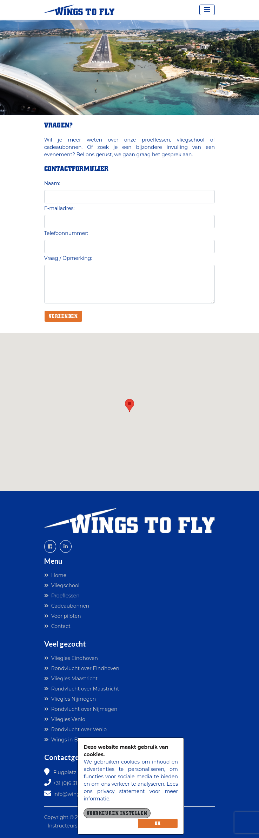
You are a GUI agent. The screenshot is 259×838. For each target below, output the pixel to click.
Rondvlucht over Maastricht (81, 689)
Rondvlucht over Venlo (75, 729)
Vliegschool (62, 585)
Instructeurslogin (69, 826)
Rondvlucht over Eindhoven (81, 668)
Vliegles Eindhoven (71, 658)
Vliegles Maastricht (71, 678)
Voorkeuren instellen (117, 813)
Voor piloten (62, 616)
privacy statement (121, 791)
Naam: (52, 183)
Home (55, 575)
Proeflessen (62, 596)
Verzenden (63, 316)
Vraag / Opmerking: (68, 258)
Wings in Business (70, 739)
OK (158, 823)
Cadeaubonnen (66, 606)
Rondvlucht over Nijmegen (81, 709)
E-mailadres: (59, 208)
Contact (57, 626)
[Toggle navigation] (207, 10)
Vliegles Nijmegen (70, 699)
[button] (129, 405)
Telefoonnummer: (66, 233)
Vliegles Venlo (64, 719)
